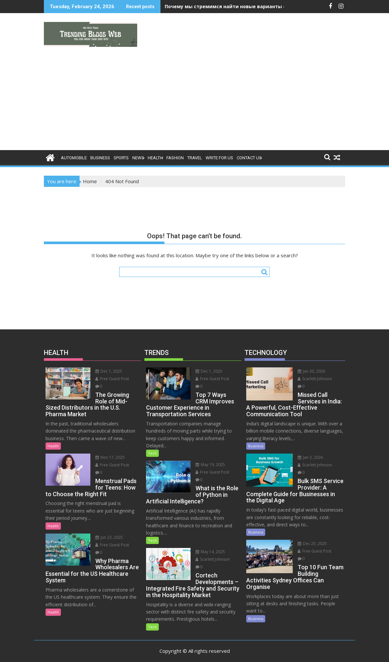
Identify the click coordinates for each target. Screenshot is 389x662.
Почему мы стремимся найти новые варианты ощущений (238, 6)
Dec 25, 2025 (307, 528)
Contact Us (249, 157)
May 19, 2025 (206, 458)
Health (155, 157)
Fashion (175, 157)
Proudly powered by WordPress (151, 651)
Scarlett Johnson (208, 546)
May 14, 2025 (206, 539)
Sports (121, 157)
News (138, 157)
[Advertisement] (194, 101)
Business (100, 157)
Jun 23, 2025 (104, 531)
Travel (194, 157)
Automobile (74, 157)
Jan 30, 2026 (307, 371)
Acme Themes (259, 651)
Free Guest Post (107, 378)
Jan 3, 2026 (305, 450)
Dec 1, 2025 (104, 371)
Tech (152, 446)
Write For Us (219, 157)
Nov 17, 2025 (105, 451)
